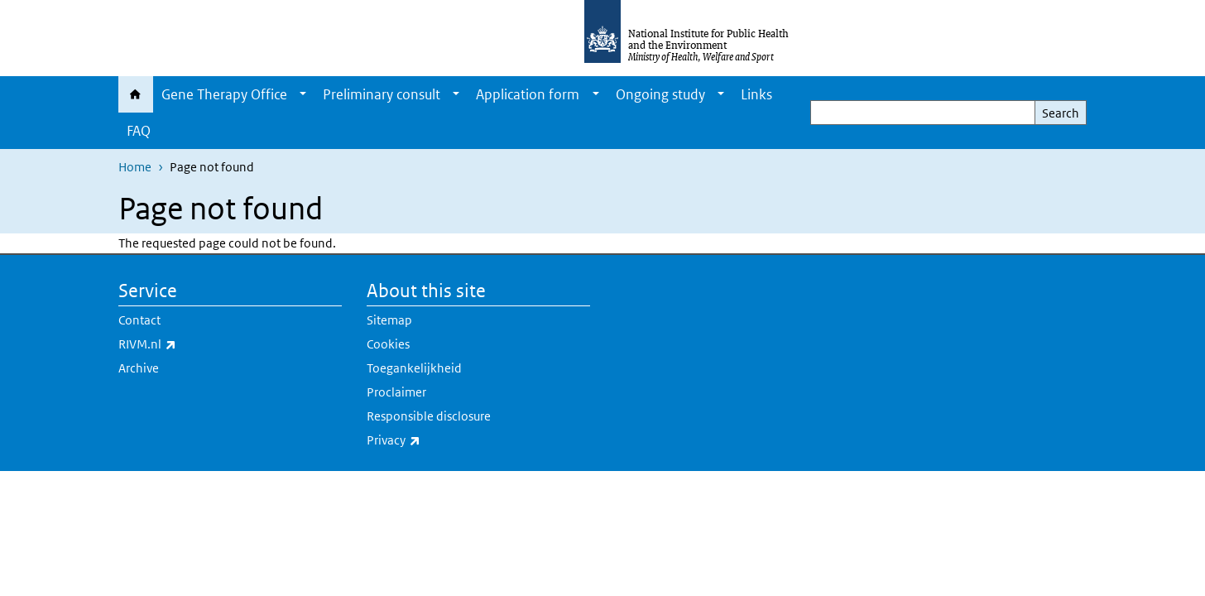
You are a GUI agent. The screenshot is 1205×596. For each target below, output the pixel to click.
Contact (139, 320)
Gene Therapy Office (224, 94)
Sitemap (389, 320)
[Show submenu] (302, 94)
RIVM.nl (190, 344)
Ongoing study (660, 94)
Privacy (437, 440)
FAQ (139, 131)
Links (756, 94)
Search (1060, 113)
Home (135, 94)
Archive (138, 368)
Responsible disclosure (429, 416)
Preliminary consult (381, 94)
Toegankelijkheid (414, 368)
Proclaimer (396, 392)
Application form (527, 94)
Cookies (388, 344)
